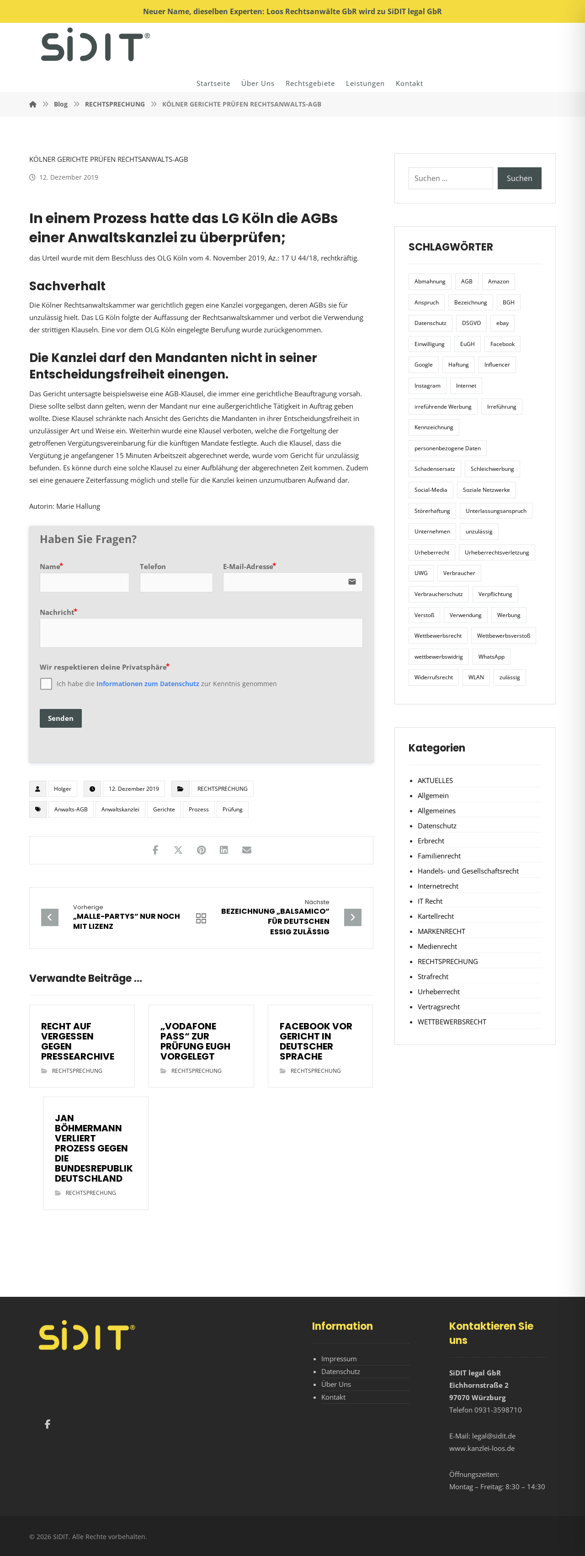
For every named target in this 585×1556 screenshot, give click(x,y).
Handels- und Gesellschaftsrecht (468, 870)
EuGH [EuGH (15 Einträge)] (467, 344)
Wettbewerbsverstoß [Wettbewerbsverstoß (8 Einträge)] (503, 635)
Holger (62, 789)
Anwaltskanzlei (120, 809)
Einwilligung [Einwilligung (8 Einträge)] (430, 344)
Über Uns (336, 1384)
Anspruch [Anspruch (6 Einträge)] (427, 302)
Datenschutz (437, 825)
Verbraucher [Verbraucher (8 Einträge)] (459, 573)
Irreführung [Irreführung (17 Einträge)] (501, 406)
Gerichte (164, 809)
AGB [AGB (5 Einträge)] (467, 281)
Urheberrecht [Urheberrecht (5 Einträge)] (432, 552)
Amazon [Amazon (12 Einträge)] (498, 281)
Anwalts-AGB (71, 809)
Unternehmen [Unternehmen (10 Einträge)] (432, 531)
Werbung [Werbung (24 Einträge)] (509, 615)
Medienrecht (437, 946)
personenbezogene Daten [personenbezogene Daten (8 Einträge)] (448, 448)
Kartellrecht (436, 916)
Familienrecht (439, 855)
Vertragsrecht (439, 1006)
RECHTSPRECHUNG (222, 789)
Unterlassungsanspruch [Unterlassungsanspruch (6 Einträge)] (496, 511)
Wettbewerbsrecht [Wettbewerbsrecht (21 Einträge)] (438, 635)
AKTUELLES (435, 780)
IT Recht (430, 901)
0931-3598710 (498, 1409)
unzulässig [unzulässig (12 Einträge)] (479, 531)
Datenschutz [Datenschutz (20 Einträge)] (431, 323)
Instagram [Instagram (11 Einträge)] (428, 385)
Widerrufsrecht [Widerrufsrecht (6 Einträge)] (434, 677)
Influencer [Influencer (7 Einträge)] (497, 364)
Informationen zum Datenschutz (147, 684)
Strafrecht (433, 976)
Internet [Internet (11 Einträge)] (466, 385)
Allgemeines (437, 810)
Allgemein (433, 795)
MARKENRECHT (441, 931)
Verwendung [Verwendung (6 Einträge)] (466, 615)
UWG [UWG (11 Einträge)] (421, 573)
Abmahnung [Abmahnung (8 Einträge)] (430, 281)
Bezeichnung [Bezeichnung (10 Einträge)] (470, 302)
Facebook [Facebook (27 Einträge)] (502, 344)
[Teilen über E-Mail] (247, 850)
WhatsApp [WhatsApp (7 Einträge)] (492, 657)
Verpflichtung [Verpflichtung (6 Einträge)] (495, 594)
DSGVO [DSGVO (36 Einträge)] (471, 323)
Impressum (339, 1358)
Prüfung (233, 809)
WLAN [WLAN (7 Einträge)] (476, 677)
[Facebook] (47, 1424)
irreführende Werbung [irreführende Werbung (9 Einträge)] (443, 406)
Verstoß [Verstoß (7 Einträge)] (424, 615)
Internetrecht (438, 885)
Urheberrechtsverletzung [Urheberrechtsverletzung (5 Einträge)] (497, 552)
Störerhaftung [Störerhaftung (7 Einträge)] (432, 511)
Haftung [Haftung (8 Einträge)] (458, 364)
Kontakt (333, 1396)
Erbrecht (431, 840)
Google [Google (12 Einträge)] (424, 364)
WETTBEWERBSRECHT (452, 1021)
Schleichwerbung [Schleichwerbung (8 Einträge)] (492, 469)
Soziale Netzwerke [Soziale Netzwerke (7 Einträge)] (486, 490)
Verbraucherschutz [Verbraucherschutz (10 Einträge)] (439, 594)
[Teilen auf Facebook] (155, 850)
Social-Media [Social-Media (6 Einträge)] (431, 490)
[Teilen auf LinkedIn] (224, 850)
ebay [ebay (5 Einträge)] (502, 323)
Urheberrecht (439, 991)
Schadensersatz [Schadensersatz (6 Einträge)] (435, 469)
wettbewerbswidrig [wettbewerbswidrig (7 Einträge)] (439, 657)
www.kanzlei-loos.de (482, 1448)
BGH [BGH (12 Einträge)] (509, 302)
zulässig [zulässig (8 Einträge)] (510, 677)
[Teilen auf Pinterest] (201, 850)
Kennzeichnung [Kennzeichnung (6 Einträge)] (434, 427)
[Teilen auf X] (178, 850)
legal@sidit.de (493, 1435)
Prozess (199, 809)
